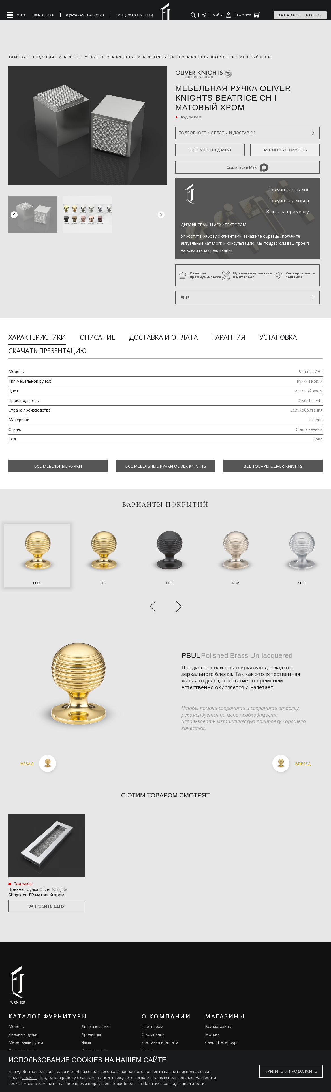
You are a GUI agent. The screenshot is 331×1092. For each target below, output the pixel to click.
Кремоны (17, 1043)
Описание (97, 337)
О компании (153, 1011)
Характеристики (37, 337)
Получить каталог (288, 189)
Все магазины (218, 1003)
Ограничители (95, 1027)
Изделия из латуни (160, 1035)
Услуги (148, 1027)
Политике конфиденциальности (173, 1083)
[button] (161, 214)
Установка (278, 337)
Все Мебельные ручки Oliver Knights (165, 466)
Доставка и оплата (163, 337)
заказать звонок (300, 15)
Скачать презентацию (47, 350)
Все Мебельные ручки (58, 466)
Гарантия (228, 337)
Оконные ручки (23, 1027)
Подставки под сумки (101, 1043)
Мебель (16, 1003)
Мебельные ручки (25, 1019)
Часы (86, 1019)
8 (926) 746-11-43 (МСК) (85, 15)
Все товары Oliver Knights (273, 466)
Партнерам (152, 1003)
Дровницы (91, 1011)
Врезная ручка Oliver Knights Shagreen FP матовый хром (45, 867)
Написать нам (44, 15)
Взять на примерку (287, 211)
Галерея (149, 1043)
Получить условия (288, 200)
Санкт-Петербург (221, 1019)
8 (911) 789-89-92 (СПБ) (134, 15)
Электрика (91, 1035)
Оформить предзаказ (210, 149)
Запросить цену (47, 883)
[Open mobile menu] (16, 15)
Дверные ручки (22, 1011)
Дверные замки (96, 1003)
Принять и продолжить (290, 1071)
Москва (212, 1011)
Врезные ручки (22, 1035)
